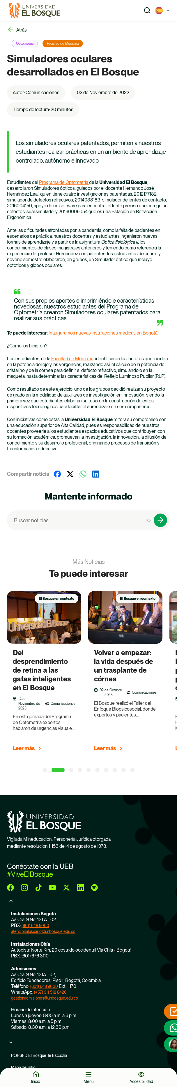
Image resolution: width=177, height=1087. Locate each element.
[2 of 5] (58, 770)
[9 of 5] (123, 770)
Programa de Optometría (64, 182)
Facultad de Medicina (63, 44)
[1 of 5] (45, 770)
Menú (88, 1081)
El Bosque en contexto (56, 599)
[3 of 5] (71, 770)
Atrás (21, 30)
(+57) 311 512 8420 (50, 992)
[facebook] (10, 887)
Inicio (35, 1081)
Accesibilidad (141, 1081)
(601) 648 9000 (35, 925)
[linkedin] (80, 887)
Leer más (24, 748)
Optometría (24, 44)
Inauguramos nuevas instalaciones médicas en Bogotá (103, 333)
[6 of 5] (97, 770)
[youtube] (52, 887)
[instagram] (24, 887)
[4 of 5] (80, 770)
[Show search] (147, 10)
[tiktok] (38, 887)
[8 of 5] (115, 770)
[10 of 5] (132, 770)
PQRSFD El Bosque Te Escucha (39, 1055)
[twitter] (66, 887)
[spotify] (94, 887)
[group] (51, 674)
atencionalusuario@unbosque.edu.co (43, 931)
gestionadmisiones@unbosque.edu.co (44, 998)
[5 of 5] (88, 770)
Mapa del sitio (23, 1067)
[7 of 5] (106, 770)
